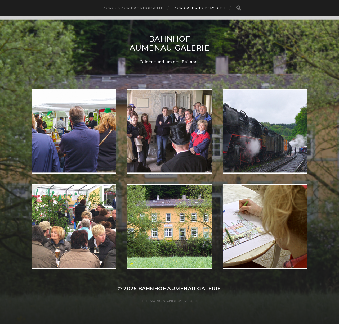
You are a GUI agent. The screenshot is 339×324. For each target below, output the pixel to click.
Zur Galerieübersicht (199, 8)
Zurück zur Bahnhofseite (133, 8)
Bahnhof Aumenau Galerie (169, 43)
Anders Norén (182, 301)
